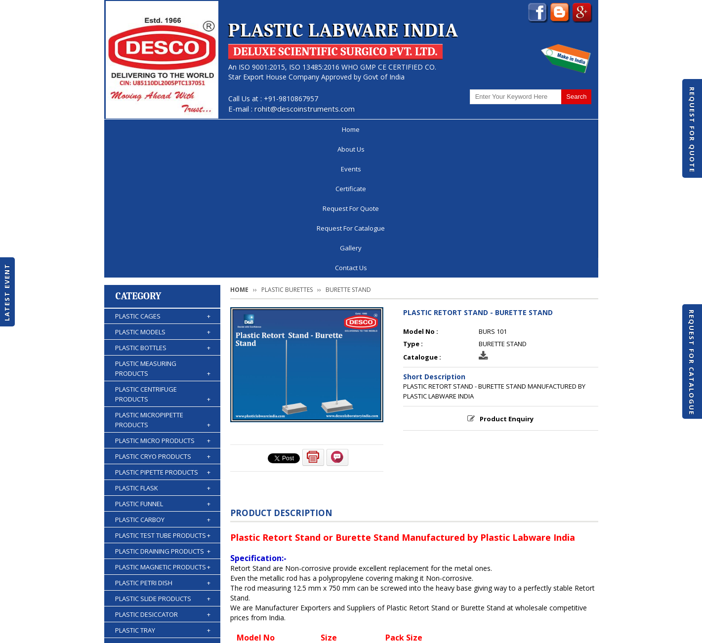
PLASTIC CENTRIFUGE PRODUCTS (162, 256)
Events (230, 129)
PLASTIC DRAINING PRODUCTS (162, 413)
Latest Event (6, 292)
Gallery (509, 129)
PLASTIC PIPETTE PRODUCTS (162, 334)
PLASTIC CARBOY (162, 382)
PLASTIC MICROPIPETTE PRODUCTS (162, 282)
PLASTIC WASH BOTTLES (162, 556)
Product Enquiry (507, 281)
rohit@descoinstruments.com (304, 109)
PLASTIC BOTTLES (162, 210)
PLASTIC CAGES (162, 178)
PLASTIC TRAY (162, 492)
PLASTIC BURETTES (162, 540)
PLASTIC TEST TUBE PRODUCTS (162, 397)
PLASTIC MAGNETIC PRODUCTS (162, 429)
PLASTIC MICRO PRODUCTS (162, 303)
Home (133, 129)
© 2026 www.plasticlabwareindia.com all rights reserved (195, 630)
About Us (181, 129)
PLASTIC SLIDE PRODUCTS (162, 461)
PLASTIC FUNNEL (162, 366)
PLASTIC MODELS (162, 194)
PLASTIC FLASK (162, 350)
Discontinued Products (464, 605)
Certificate (281, 129)
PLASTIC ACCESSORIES (162, 571)
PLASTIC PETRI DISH (162, 445)
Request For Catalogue (691, 362)
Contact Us (562, 129)
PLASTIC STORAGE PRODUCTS (162, 508)
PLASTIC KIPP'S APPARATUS (162, 524)
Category (139, 158)
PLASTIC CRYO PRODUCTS (162, 318)
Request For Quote (692, 130)
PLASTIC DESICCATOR (162, 477)
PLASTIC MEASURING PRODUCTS (162, 231)
